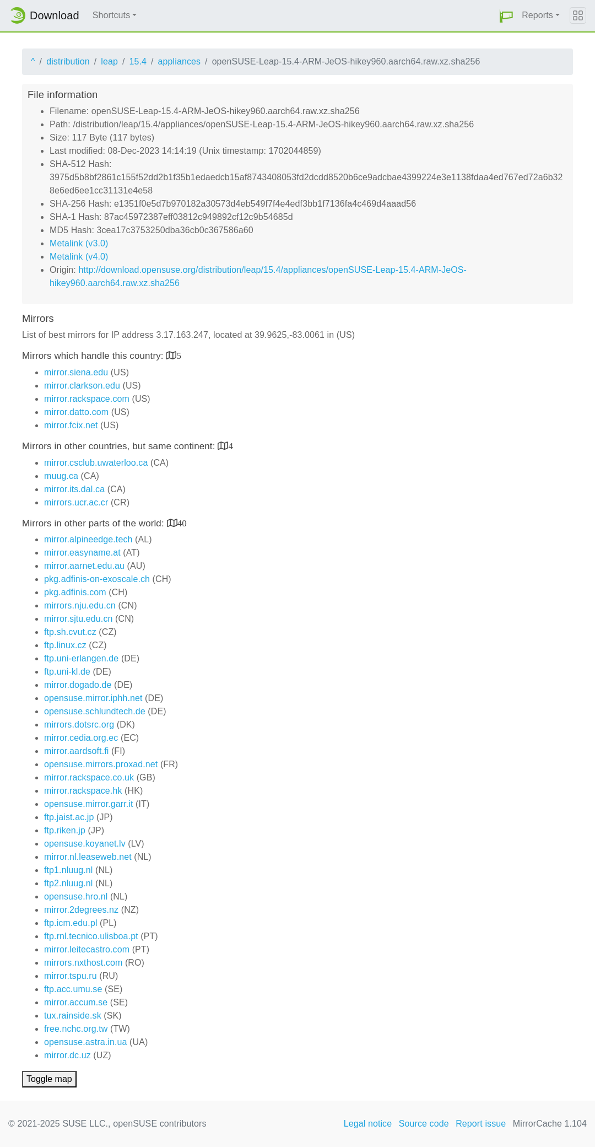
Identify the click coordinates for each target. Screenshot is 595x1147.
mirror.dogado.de (78, 685)
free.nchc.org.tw (75, 1028)
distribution (68, 61)
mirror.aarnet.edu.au (84, 565)
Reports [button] (537, 15)
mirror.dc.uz (67, 1055)
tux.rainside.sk (72, 1015)
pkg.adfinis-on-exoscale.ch (97, 579)
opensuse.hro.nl (75, 896)
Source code (424, 1123)
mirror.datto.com (76, 412)
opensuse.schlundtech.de (94, 711)
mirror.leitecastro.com (86, 949)
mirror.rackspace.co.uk (89, 777)
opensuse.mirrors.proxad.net (101, 764)
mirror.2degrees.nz (81, 909)
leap (109, 61)
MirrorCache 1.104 (550, 1123)
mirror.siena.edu (76, 372)
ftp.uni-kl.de (67, 671)
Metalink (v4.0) (79, 256)
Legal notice (368, 1123)
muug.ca (61, 476)
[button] (506, 15)
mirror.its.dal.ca (74, 489)
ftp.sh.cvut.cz (70, 632)
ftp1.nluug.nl (68, 870)
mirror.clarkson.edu (82, 385)
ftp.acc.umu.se (73, 989)
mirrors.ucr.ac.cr (76, 502)
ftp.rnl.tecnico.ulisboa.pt (91, 936)
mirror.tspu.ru (70, 976)
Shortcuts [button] (112, 15)
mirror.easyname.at (82, 552)
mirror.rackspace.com (86, 398)
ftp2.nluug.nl (68, 883)
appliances (179, 61)
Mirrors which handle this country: (94, 356)
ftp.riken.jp (64, 830)
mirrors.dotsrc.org (79, 724)
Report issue (481, 1123)
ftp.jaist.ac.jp (69, 817)
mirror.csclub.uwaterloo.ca (96, 462)
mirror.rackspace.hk (83, 790)
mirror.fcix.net (71, 425)
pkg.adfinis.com (75, 592)
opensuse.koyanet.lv (85, 843)
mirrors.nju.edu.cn (80, 605)
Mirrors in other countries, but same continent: (120, 446)
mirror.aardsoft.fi (76, 751)
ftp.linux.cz (65, 645)
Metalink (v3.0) (79, 243)
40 (182, 522)
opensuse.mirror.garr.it (88, 804)
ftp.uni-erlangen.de (81, 658)
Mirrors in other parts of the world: (94, 523)
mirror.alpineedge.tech (88, 539)
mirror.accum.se (75, 1002)
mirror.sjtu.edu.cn (78, 618)
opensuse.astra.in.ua (85, 1042)
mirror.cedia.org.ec (81, 737)
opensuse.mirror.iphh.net (93, 698)
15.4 (138, 61)
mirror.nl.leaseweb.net (88, 856)
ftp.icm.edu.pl (71, 923)
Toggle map (49, 1079)
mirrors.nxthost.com (83, 962)
